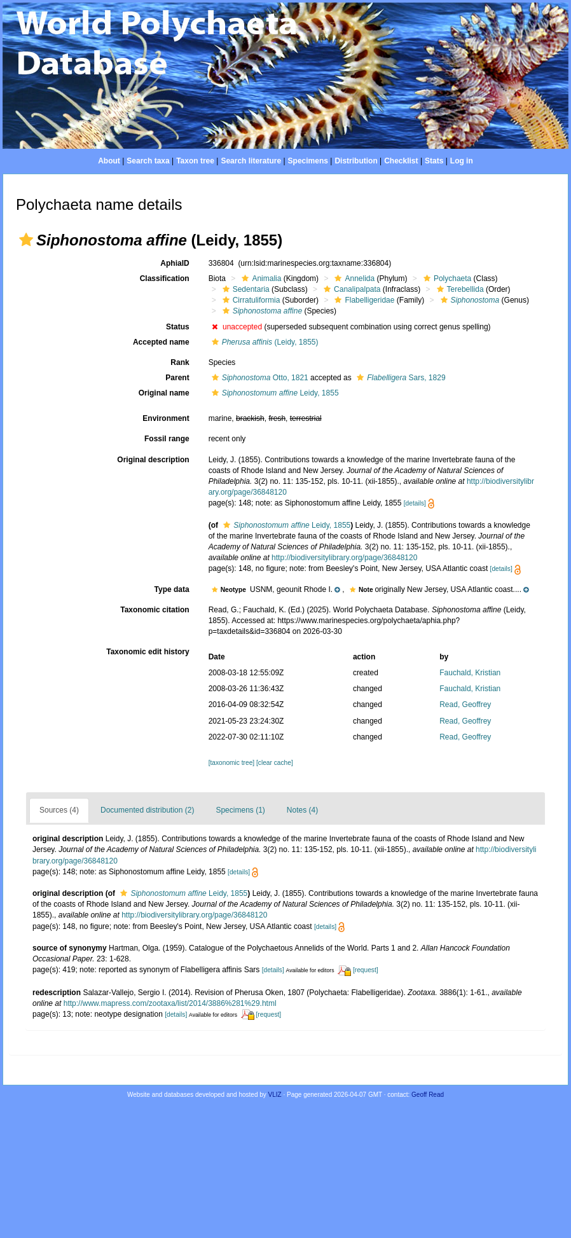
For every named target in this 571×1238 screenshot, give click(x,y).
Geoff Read (427, 1094)
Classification (164, 278)
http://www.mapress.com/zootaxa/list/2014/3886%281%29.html (170, 1003)
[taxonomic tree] (231, 762)
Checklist (401, 160)
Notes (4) (302, 810)
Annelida (353, 278)
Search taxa (148, 160)
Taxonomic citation (154, 609)
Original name (164, 393)
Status (177, 326)
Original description (153, 459)
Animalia (259, 278)
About (109, 160)
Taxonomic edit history (147, 651)
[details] (415, 503)
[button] (26, 239)
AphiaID (174, 263)
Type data (172, 589)
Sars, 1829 (399, 377)
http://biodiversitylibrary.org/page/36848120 (344, 557)
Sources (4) (59, 810)
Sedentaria (244, 289)
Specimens (308, 160)
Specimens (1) (240, 810)
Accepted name (161, 342)
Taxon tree (195, 160)
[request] (365, 969)
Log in (461, 160)
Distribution (355, 160)
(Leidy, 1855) (264, 342)
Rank (179, 362)
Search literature (251, 160)
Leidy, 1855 (274, 393)
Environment (165, 418)
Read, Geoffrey (465, 704)
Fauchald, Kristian (469, 672)
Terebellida (459, 289)
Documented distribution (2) (147, 810)
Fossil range (166, 438)
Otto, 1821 (258, 377)
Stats (434, 160)
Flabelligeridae (362, 300)
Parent (177, 377)
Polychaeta (445, 278)
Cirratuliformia (249, 300)
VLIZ (275, 1094)
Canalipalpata (350, 289)
